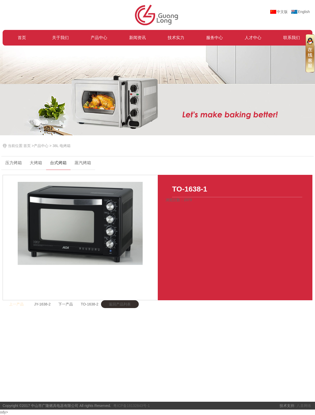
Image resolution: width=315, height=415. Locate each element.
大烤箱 (36, 163)
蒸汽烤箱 (82, 163)
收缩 (310, 53)
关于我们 (60, 37)
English (304, 12)
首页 (22, 37)
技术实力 (176, 37)
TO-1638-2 (89, 304)
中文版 (282, 12)
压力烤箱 (13, 163)
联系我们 (291, 37)
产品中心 (99, 37)
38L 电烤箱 (62, 146)
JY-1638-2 (42, 304)
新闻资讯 (137, 37)
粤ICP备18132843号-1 (131, 406)
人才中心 (253, 37)
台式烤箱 (58, 163)
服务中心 (214, 37)
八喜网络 (304, 406)
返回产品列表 (120, 304)
